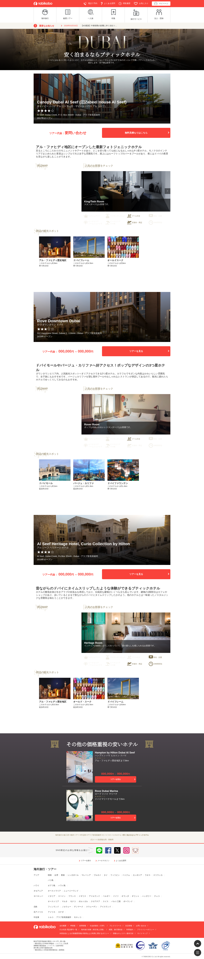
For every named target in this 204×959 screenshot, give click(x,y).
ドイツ (116, 896)
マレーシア (86, 875)
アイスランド (105, 907)
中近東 (36, 917)
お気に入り (141, 3)
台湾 (56, 875)
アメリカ (51, 912)
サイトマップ (142, 933)
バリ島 (50, 880)
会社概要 (63, 926)
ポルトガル (83, 901)
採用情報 (82, 926)
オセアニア (38, 891)
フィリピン (115, 875)
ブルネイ (97, 875)
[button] (167, 191)
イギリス (82, 896)
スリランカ (158, 875)
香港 (63, 875)
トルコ (50, 917)
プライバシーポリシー (145, 930)
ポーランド (128, 901)
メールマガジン (103, 861)
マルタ (64, 901)
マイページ (161, 3)
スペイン (62, 896)
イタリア (51, 896)
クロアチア (95, 901)
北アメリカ (38, 912)
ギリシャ (135, 896)
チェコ (157, 896)
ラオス (147, 875)
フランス (72, 896)
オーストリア (53, 901)
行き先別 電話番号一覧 (68, 930)
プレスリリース (115, 926)
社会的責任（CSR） (97, 926)
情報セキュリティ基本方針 (123, 933)
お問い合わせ (141, 926)
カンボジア (137, 875)
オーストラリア (54, 891)
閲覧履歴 (124, 3)
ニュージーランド (71, 891)
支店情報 (128, 926)
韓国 (50, 875)
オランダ (125, 896)
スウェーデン (91, 907)
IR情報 (72, 926)
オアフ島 (51, 885)
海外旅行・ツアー (45, 869)
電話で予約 (90, 3)
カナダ (61, 912)
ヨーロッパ (38, 896)
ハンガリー (146, 896)
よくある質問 (108, 3)
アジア (36, 875)
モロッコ (77, 917)
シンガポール (73, 875)
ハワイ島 (62, 885)
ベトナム (126, 875)
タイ (106, 875)
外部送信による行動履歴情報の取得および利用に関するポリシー (84, 933)
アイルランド (94, 896)
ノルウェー (66, 907)
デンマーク (78, 907)
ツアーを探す (86, 861)
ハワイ (36, 885)
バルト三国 (116, 901)
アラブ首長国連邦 (63, 917)
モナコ (73, 901)
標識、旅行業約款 (116, 930)
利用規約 (129, 930)
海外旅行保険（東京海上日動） (93, 930)
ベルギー (106, 896)
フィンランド (53, 907)
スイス (105, 901)
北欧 (35, 907)
